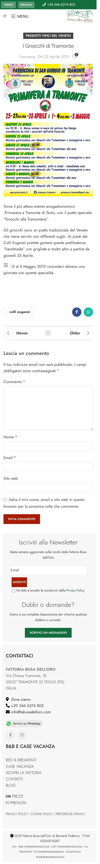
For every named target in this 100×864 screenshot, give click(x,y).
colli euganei (20, 311)
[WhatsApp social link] (88, 312)
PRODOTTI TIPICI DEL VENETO (48, 35)
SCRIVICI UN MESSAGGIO (48, 632)
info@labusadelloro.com (30, 712)
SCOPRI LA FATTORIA (23, 773)
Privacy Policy (75, 590)
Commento (14, 381)
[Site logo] (80, 16)
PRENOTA (26, 5)
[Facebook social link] (76, 312)
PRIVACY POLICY (17, 814)
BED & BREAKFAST (21, 760)
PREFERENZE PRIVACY (70, 814)
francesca (27, 56)
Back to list (48, 333)
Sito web (10, 478)
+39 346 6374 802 (27, 705)
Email (9, 457)
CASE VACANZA (20, 766)
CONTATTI (14, 779)
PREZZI (8, 5)
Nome (10, 437)
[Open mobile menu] (20, 16)
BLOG (11, 785)
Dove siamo (20, 699)
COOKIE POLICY (42, 814)
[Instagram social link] (22, 735)
